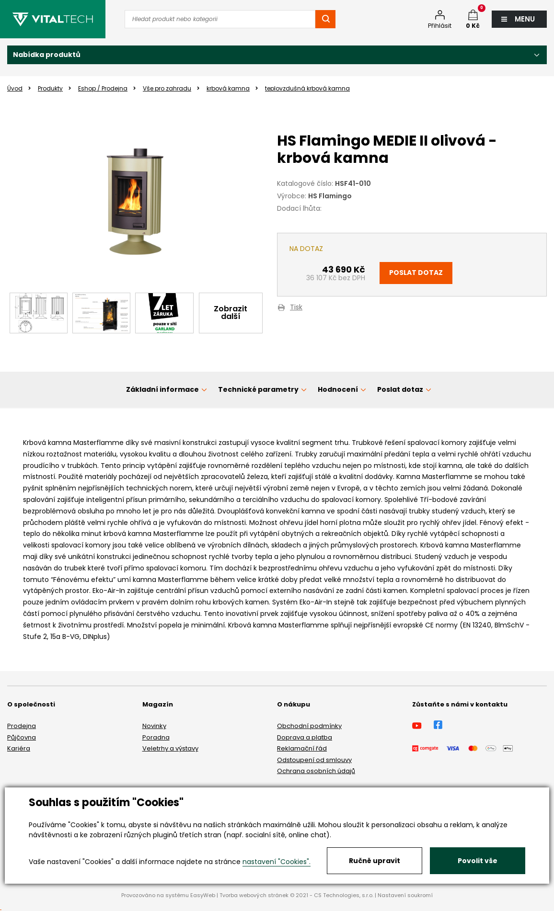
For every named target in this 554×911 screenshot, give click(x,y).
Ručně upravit (374, 860)
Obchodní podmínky (309, 725)
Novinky (154, 725)
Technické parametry (258, 389)
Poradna (156, 737)
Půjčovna (21, 737)
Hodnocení (338, 389)
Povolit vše (477, 860)
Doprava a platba (304, 737)
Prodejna (21, 725)
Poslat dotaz (416, 272)
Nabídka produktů (47, 54)
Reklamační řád (302, 748)
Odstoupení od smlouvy (314, 759)
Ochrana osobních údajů (316, 770)
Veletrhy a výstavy (170, 748)
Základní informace (162, 389)
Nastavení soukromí (405, 895)
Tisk (296, 308)
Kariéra (18, 748)
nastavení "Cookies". (276, 861)
